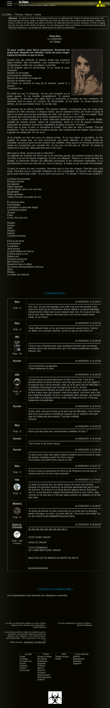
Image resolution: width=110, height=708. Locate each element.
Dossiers (42, 663)
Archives (42, 673)
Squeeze (77, 663)
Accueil (28, 654)
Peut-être (55, 36)
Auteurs (41, 679)
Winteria (17, 503)
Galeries (24, 666)
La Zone (23, 2)
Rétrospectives (44, 677)
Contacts (24, 659)
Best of (41, 668)
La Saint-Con (26, 661)
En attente (42, 659)
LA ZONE (7, 14)
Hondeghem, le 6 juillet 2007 (35, 642)
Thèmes (19, 14)
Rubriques (42, 661)
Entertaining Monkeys (78, 660)
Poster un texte (45, 656)
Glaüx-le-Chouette (17, 525)
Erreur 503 (25, 670)
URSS (58, 659)
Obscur (29, 14)
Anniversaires (44, 675)
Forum (23, 663)
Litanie (37, 14)
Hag (17, 479)
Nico (17, 301)
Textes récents (62, 656)
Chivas (56, 41)
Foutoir (23, 668)
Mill (17, 337)
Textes (46, 654)
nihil (17, 374)
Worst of (41, 670)
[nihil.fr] (76, 656)
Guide (22, 656)
